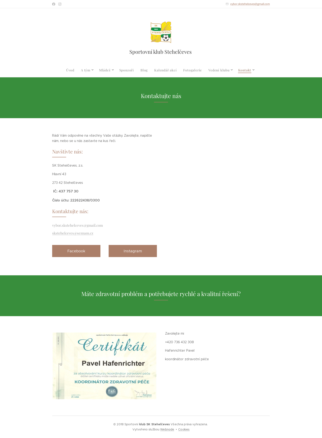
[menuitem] (74, 70)
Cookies (184, 429)
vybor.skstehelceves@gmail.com (250, 4)
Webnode (167, 429)
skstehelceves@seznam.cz (72, 233)
